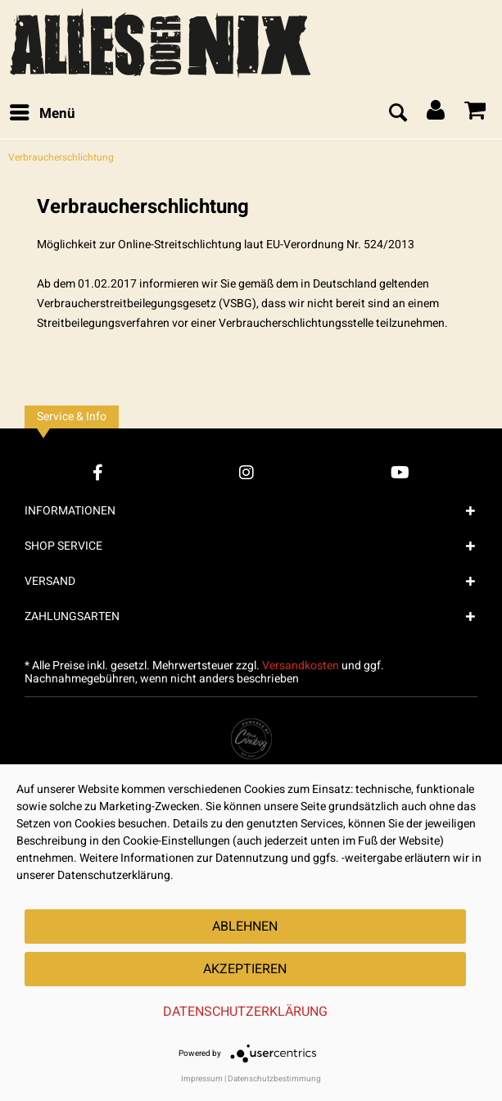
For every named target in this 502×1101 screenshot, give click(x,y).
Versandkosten (300, 665)
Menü (42, 112)
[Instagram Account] (246, 472)
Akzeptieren (245, 969)
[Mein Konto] (436, 113)
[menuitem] (42, 113)
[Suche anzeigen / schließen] (397, 113)
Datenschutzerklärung (245, 1012)
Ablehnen (245, 926)
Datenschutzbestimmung (274, 1079)
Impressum (202, 1079)
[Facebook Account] (98, 472)
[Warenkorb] (475, 113)
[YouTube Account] (400, 472)
